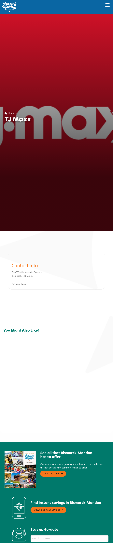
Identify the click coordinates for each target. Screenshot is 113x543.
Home (9, 113)
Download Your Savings (48, 508)
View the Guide (53, 472)
